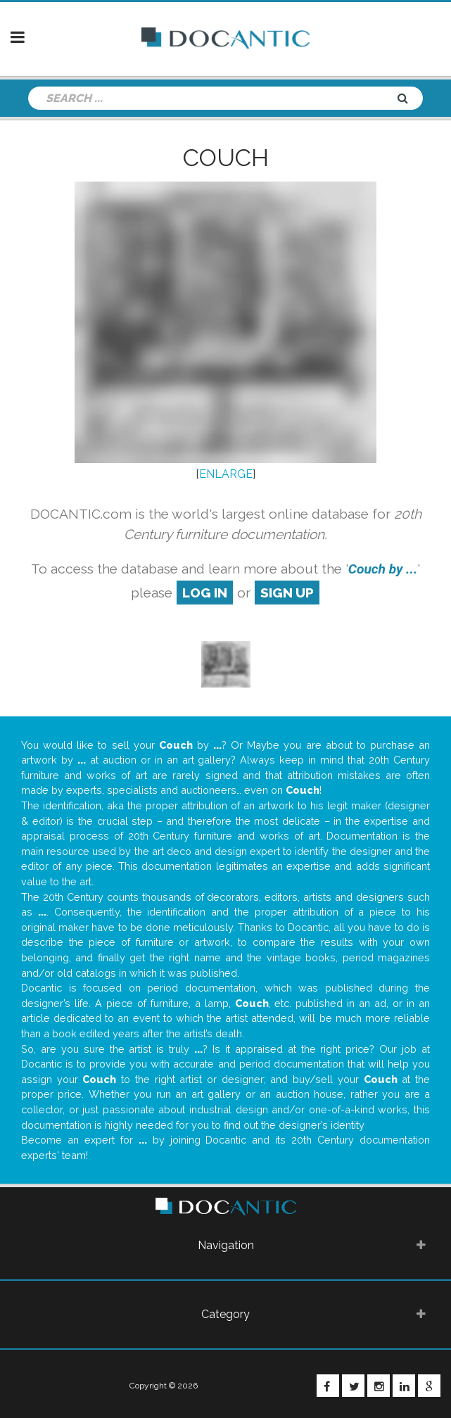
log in (204, 592)
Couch (226, 158)
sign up (287, 592)
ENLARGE (226, 474)
